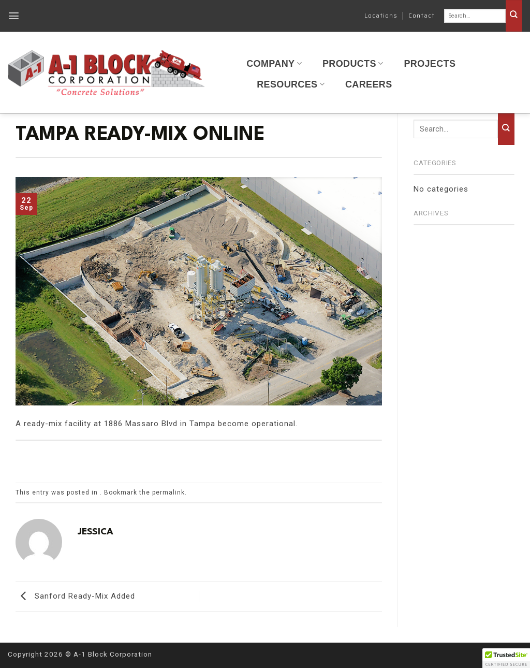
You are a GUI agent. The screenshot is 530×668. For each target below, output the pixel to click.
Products (352, 64)
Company (274, 64)
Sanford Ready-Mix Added (75, 596)
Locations (381, 15)
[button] (14, 15)
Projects (429, 64)
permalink (168, 492)
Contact (421, 15)
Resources (291, 84)
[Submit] (514, 16)
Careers (368, 84)
